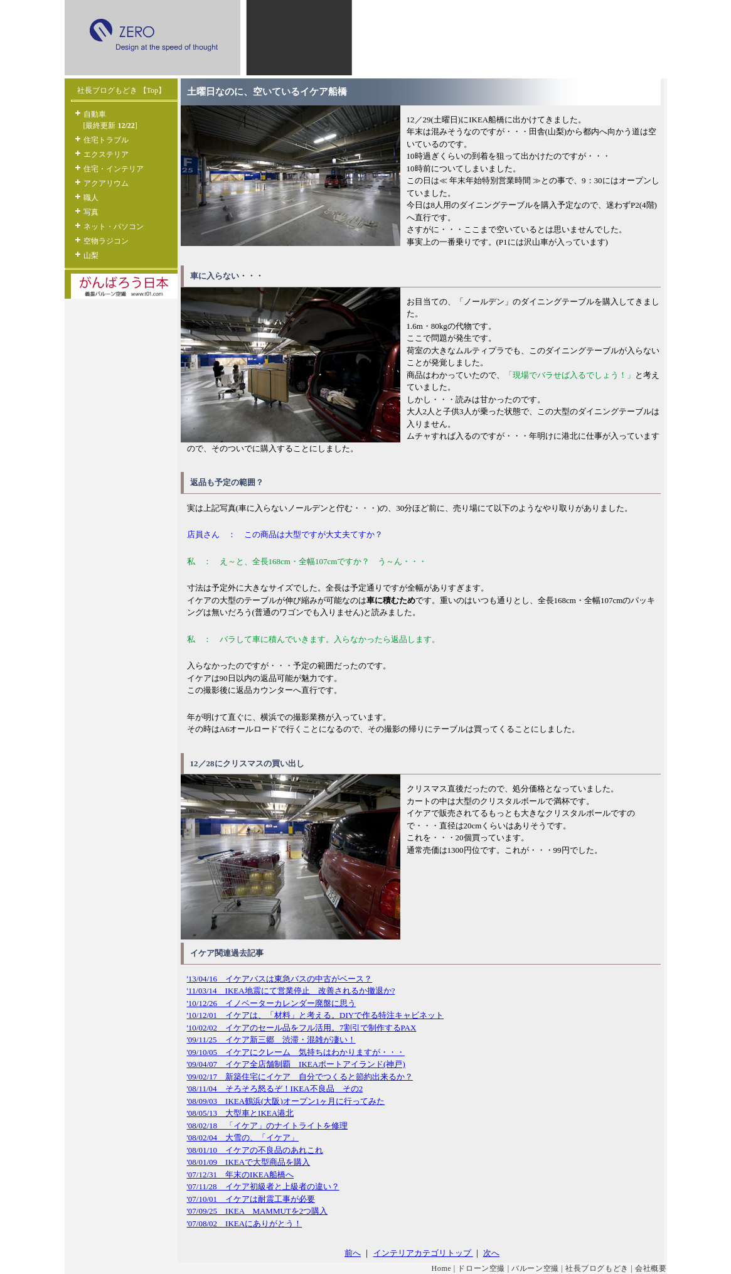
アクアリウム (106, 183)
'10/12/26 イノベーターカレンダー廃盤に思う (271, 1003)
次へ (491, 1253)
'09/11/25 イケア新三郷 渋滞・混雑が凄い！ (271, 1039)
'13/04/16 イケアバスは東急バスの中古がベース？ (280, 978)
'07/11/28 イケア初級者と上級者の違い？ (263, 1186)
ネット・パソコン (113, 226)
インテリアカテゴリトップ (423, 1253)
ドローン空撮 (481, 1268)
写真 (91, 212)
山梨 (91, 255)
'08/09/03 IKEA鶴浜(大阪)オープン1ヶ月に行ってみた (286, 1101)
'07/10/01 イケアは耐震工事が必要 (251, 1199)
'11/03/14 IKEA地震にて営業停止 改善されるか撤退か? (291, 990)
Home (442, 1268)
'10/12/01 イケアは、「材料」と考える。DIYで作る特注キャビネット (315, 1015)
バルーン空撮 (535, 1268)
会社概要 (650, 1268)
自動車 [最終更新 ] (110, 120)
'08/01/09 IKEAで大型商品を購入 (249, 1162)
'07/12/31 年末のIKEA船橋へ (240, 1174)
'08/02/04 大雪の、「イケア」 (243, 1137)
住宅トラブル (106, 140)
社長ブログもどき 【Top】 (121, 90)
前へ (352, 1253)
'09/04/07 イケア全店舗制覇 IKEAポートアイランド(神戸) (296, 1064)
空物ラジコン (106, 241)
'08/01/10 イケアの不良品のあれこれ (255, 1150)
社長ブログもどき (597, 1268)
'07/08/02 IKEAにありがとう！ (244, 1223)
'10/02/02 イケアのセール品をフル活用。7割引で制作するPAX (302, 1027)
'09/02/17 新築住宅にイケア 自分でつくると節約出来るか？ (300, 1076)
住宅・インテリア (113, 168)
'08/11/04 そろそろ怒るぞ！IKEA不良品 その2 (275, 1088)
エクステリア (106, 154)
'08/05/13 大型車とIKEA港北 (240, 1113)
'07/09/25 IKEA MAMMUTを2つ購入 (257, 1211)
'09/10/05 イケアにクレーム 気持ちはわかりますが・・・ (296, 1052)
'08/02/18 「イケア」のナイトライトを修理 (267, 1125)
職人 (91, 197)
